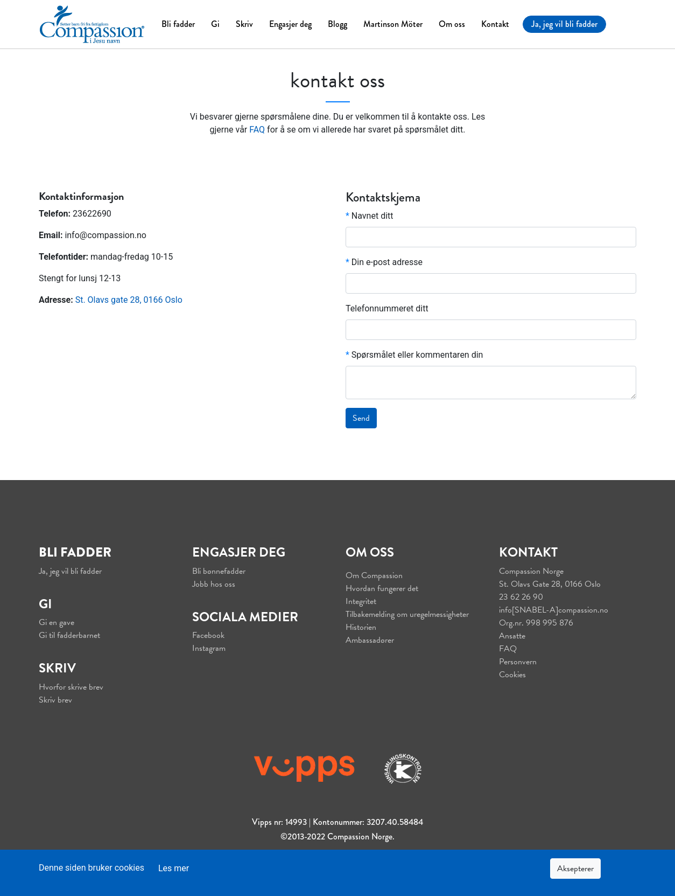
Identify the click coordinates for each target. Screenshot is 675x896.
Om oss (452, 24)
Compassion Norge (531, 571)
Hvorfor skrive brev (71, 686)
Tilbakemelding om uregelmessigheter (407, 614)
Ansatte (512, 635)
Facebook (208, 635)
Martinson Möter (393, 24)
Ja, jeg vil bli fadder (564, 24)
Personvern (518, 661)
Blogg (337, 24)
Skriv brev (55, 699)
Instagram (209, 648)
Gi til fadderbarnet (69, 635)
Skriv (244, 24)
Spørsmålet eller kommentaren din (414, 355)
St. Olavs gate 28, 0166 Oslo (128, 300)
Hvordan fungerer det (382, 588)
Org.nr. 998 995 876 (536, 622)
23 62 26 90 (521, 597)
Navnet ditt (369, 216)
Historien (361, 627)
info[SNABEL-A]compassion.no (553, 609)
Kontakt (495, 24)
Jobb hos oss (213, 584)
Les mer (173, 868)
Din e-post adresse (384, 262)
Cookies (512, 674)
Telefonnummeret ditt (387, 308)
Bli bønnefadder (218, 571)
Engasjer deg (290, 24)
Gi (215, 24)
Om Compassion (374, 575)
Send (361, 418)
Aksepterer (575, 868)
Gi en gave (56, 622)
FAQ (257, 129)
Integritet (361, 601)
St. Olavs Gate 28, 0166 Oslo (550, 584)
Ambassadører (370, 640)
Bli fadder (178, 24)
